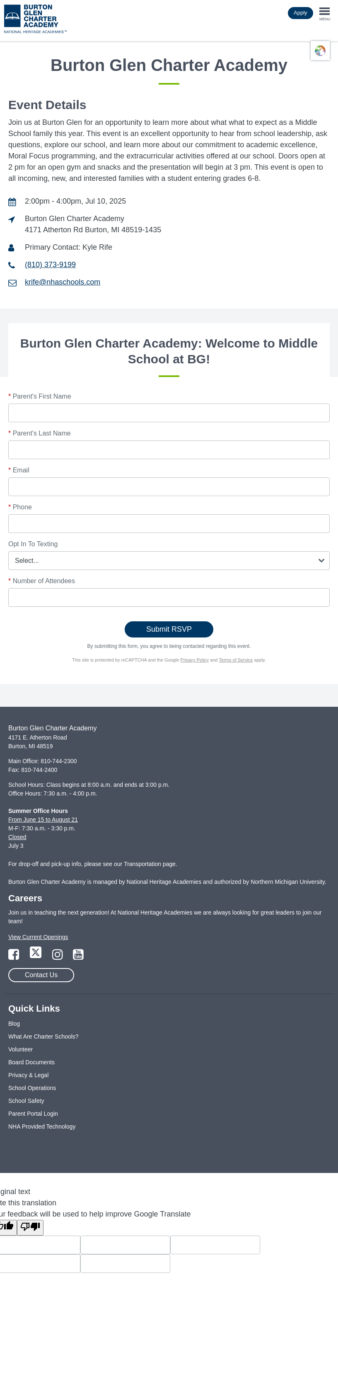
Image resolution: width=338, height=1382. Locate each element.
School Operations (32, 1088)
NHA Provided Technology (41, 1126)
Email (18, 470)
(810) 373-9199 (50, 264)
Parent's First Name (39, 396)
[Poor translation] (30, 1228)
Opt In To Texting (33, 543)
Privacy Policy (195, 659)
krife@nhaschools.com (62, 282)
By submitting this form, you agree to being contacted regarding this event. (169, 646)
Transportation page (150, 864)
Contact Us (41, 974)
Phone (20, 507)
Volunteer (20, 1049)
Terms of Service (236, 659)
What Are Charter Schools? (43, 1036)
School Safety (26, 1100)
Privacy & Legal (28, 1075)
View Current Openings (38, 937)
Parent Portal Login (33, 1113)
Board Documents (31, 1062)
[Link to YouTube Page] (78, 957)
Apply (300, 13)
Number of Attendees (41, 580)
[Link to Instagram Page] (58, 957)
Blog (14, 1023)
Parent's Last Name (39, 433)
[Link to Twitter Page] (36, 957)
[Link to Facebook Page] (14, 957)
